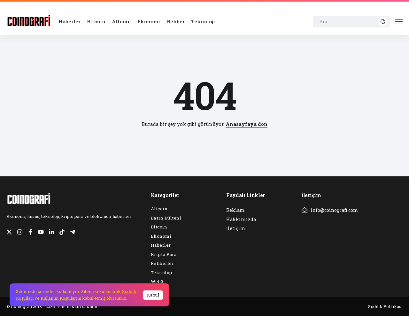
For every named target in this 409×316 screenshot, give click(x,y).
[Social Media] (9, 232)
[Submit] (383, 21)
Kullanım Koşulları (59, 298)
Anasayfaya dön (246, 124)
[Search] (351, 22)
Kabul (153, 295)
